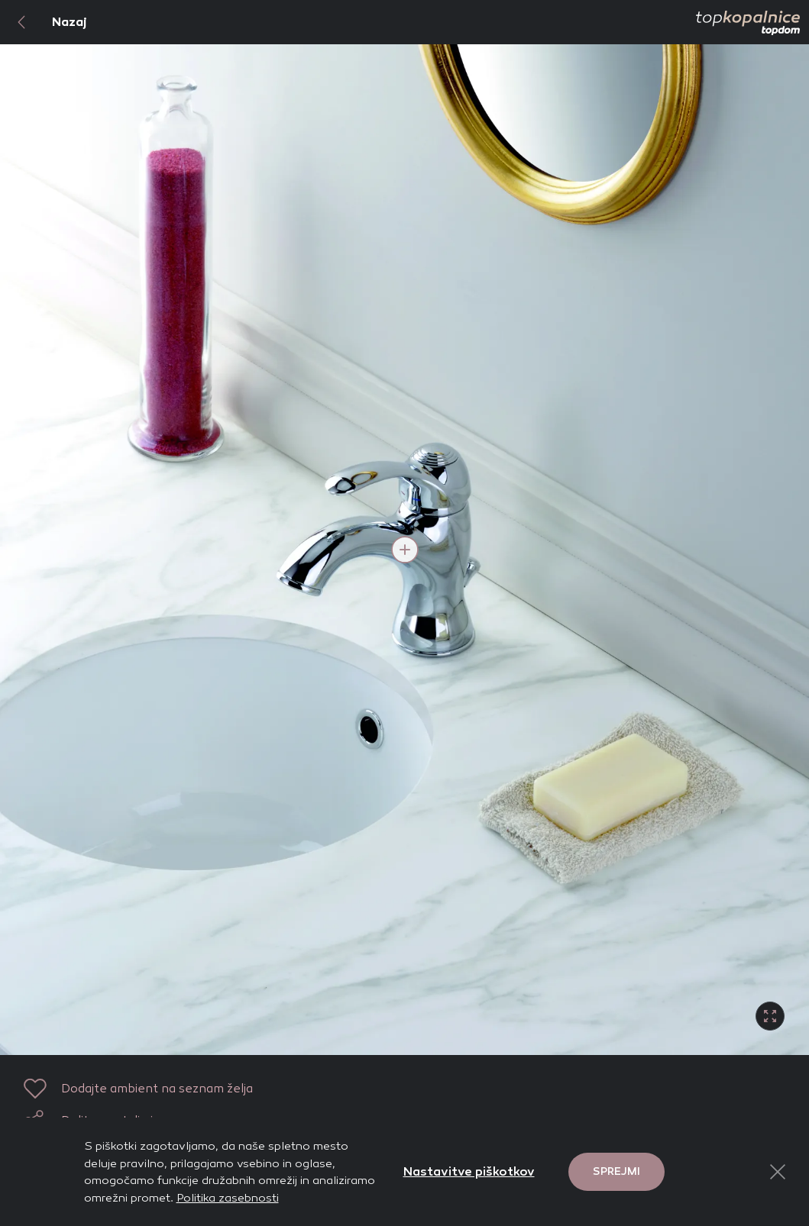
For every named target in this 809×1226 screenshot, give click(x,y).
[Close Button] (778, 1172)
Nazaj (43, 22)
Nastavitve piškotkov (469, 1171)
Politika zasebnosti (227, 1198)
